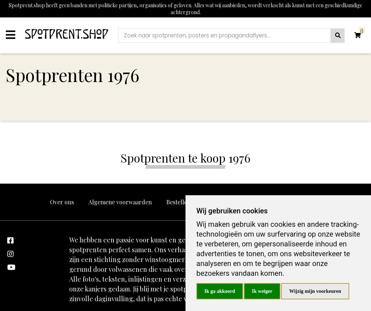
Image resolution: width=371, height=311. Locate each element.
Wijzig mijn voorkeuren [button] (315, 291)
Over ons (62, 202)
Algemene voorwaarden (120, 202)
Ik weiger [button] (262, 291)
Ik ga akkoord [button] (219, 291)
